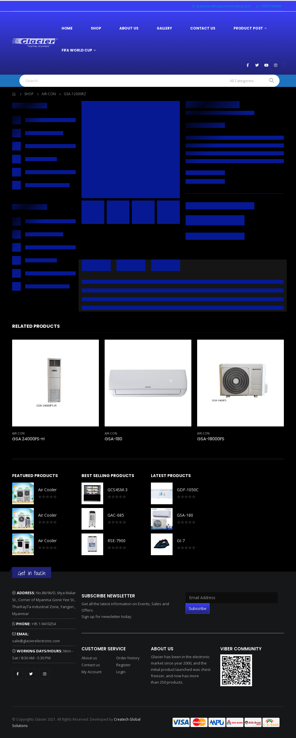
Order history (128, 657)
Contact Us (202, 28)
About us (89, 657)
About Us (128, 28)
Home (67, 28)
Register (123, 664)
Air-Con (18, 433)
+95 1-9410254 (44, 623)
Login (120, 671)
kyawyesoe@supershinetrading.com (221, 6)
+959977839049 (268, 6)
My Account (91, 671)
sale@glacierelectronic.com (36, 640)
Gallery (164, 28)
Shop (96, 28)
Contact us (91, 664)
